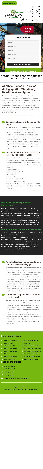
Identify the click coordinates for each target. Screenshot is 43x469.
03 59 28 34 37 (31, 11)
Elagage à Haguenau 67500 (11, 340)
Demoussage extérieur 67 (31, 346)
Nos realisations (9, 3)
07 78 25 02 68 (38, 11)
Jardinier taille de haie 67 (31, 359)
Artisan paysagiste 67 (10, 359)
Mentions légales (33, 389)
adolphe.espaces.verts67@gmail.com (16, 378)
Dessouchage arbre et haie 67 (32, 354)
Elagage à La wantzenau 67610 (10, 352)
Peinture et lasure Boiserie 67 (32, 348)
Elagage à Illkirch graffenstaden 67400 (9, 344)
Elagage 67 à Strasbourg (11, 356)
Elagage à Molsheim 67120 (11, 348)
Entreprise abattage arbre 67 (32, 356)
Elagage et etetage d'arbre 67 (32, 351)
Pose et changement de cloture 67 (31, 342)
